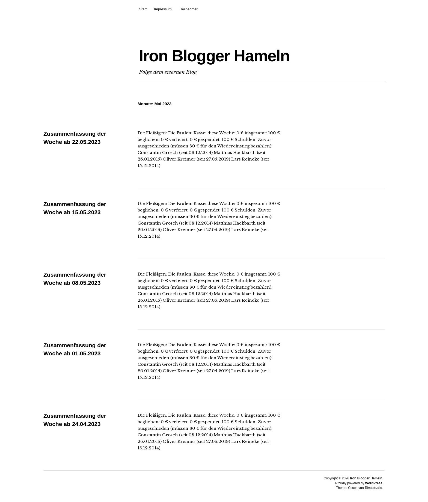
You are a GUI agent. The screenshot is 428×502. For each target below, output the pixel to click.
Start (143, 9)
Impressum (162, 9)
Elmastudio (373, 488)
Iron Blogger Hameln (244, 53)
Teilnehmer (189, 9)
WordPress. (374, 483)
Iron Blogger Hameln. (366, 478)
